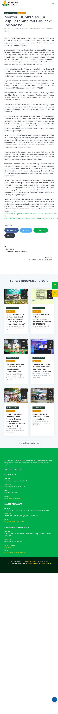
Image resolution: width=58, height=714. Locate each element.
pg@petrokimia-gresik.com (12, 498)
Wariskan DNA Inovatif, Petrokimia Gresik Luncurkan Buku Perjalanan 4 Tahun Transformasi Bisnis (15, 369)
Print (10, 236)
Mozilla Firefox (32, 563)
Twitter (26, 230)
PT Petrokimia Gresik (28, 561)
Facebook (11, 230)
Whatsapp (40, 230)
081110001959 (9, 547)
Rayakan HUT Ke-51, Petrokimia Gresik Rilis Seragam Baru (41, 416)
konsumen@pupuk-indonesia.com (15, 552)
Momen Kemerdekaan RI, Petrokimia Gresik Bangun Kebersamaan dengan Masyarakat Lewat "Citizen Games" (15, 319)
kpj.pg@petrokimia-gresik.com (14, 522)
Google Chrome (46, 563)
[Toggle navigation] (53, 3)
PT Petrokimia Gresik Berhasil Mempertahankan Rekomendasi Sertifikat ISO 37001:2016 (41, 319)
